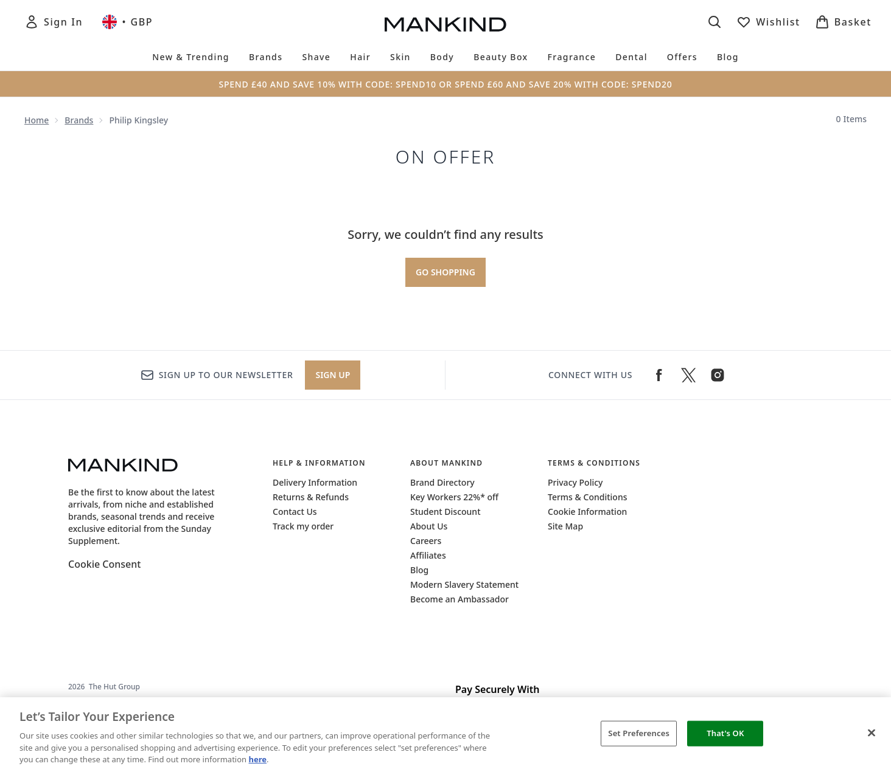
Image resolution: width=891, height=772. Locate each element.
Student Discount (445, 511)
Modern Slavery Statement (464, 584)
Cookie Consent (104, 564)
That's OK (725, 733)
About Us (428, 526)
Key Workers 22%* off (454, 497)
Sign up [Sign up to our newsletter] (332, 375)
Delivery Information (315, 482)
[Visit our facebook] (659, 375)
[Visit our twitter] (688, 375)
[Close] (871, 733)
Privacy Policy (575, 482)
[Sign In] (53, 22)
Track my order (303, 526)
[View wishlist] (768, 22)
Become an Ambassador (459, 599)
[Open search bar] (714, 22)
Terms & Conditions (587, 497)
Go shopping (445, 272)
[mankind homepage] (445, 24)
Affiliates (428, 555)
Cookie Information (587, 511)
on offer (446, 157)
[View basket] (843, 22)
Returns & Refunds (311, 497)
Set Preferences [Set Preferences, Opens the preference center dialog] (638, 733)
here (257, 759)
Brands (79, 120)
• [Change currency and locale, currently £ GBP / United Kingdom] (127, 22)
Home (36, 120)
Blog (419, 570)
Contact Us (295, 511)
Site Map (565, 526)
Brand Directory (442, 482)
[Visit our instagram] (717, 375)
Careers (425, 540)
